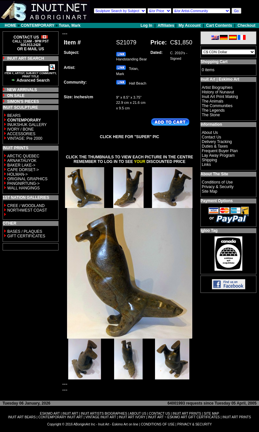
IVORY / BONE (20, 129)
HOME (10, 25)
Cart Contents (219, 25)
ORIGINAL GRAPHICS (27, 179)
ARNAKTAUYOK (22, 160)
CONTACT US (159, 413)
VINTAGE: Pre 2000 (24, 138)
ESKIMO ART (50, 413)
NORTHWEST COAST (26, 210)
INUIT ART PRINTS (187, 413)
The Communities (217, 106)
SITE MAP (211, 413)
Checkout (246, 25)
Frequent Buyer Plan (220, 151)
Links (206, 164)
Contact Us (211, 137)
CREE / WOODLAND (25, 205)
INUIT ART (70, 413)
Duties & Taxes (215, 146)
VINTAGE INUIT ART (100, 417)
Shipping (209, 160)
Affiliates (166, 25)
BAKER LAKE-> (21, 165)
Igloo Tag (208, 230)
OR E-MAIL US (30, 49)
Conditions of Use (217, 182)
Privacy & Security (217, 186)
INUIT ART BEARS (22, 417)
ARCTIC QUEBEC (23, 156)
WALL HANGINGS (23, 188)
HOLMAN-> (17, 174)
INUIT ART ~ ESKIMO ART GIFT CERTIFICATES (184, 417)
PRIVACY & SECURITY (194, 424)
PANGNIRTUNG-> (23, 183)
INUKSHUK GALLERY (27, 124)
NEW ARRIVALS (22, 90)
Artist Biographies (217, 87)
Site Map (209, 191)
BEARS (14, 115)
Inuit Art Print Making (220, 96)
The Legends (213, 110)
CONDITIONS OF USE (158, 424)
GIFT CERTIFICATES (26, 236)
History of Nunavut (218, 92)
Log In (147, 25)
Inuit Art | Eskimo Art (219, 79)
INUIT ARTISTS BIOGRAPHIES (104, 413)
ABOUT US (138, 413)
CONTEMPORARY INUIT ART (60, 417)
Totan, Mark (69, 25)
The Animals (212, 101)
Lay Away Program (218, 155)
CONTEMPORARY (38, 25)
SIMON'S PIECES (23, 101)
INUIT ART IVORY (132, 417)
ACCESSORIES (21, 134)
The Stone (211, 115)
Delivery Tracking (217, 141)
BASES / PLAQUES (24, 231)
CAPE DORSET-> (23, 170)
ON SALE (16, 95)
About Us (210, 132)
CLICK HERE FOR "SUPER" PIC (129, 137)
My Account (190, 25)
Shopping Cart (214, 61)
